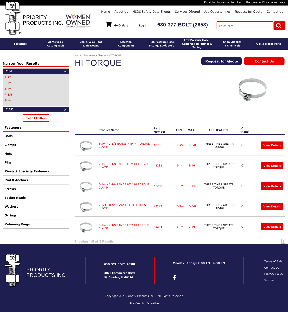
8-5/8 (192, 206)
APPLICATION (218, 130)
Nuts (8, 153)
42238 (158, 185)
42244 (158, 226)
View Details (272, 145)
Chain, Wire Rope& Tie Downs (91, 43)
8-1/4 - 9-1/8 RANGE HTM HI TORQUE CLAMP (124, 226)
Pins (8, 162)
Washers (11, 206)
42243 (158, 206)
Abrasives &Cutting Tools (55, 43)
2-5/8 (192, 145)
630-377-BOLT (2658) (182, 25)
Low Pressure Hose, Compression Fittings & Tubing (197, 43)
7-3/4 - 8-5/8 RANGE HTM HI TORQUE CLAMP (124, 206)
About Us (121, 11)
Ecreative (153, 303)
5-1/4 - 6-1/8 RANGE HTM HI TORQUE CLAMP (124, 186)
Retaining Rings (17, 224)
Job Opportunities (217, 11)
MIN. (180, 130)
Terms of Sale (273, 261)
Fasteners (20, 43)
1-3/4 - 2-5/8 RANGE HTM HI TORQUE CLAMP (124, 145)
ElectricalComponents (126, 43)
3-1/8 (192, 165)
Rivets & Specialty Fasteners (27, 171)
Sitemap (269, 280)
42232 (158, 165)
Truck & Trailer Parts (267, 43)
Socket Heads (15, 198)
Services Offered (187, 11)
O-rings (11, 215)
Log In (143, 25)
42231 (158, 145)
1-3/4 (8, 76)
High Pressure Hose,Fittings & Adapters (162, 43)
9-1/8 (192, 226)
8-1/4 (8, 100)
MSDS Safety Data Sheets (151, 11)
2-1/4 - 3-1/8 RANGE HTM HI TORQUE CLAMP (124, 165)
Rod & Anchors (16, 180)
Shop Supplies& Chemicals (232, 43)
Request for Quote (248, 11)
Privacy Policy (273, 273)
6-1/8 (192, 185)
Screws (10, 189)
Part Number (160, 130)
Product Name (109, 130)
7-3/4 (8, 94)
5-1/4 (8, 88)
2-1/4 (8, 82)
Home (105, 11)
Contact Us (275, 11)
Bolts (9, 136)
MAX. (192, 130)
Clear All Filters (36, 118)
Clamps (10, 145)
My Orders (116, 24)
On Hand (245, 130)
